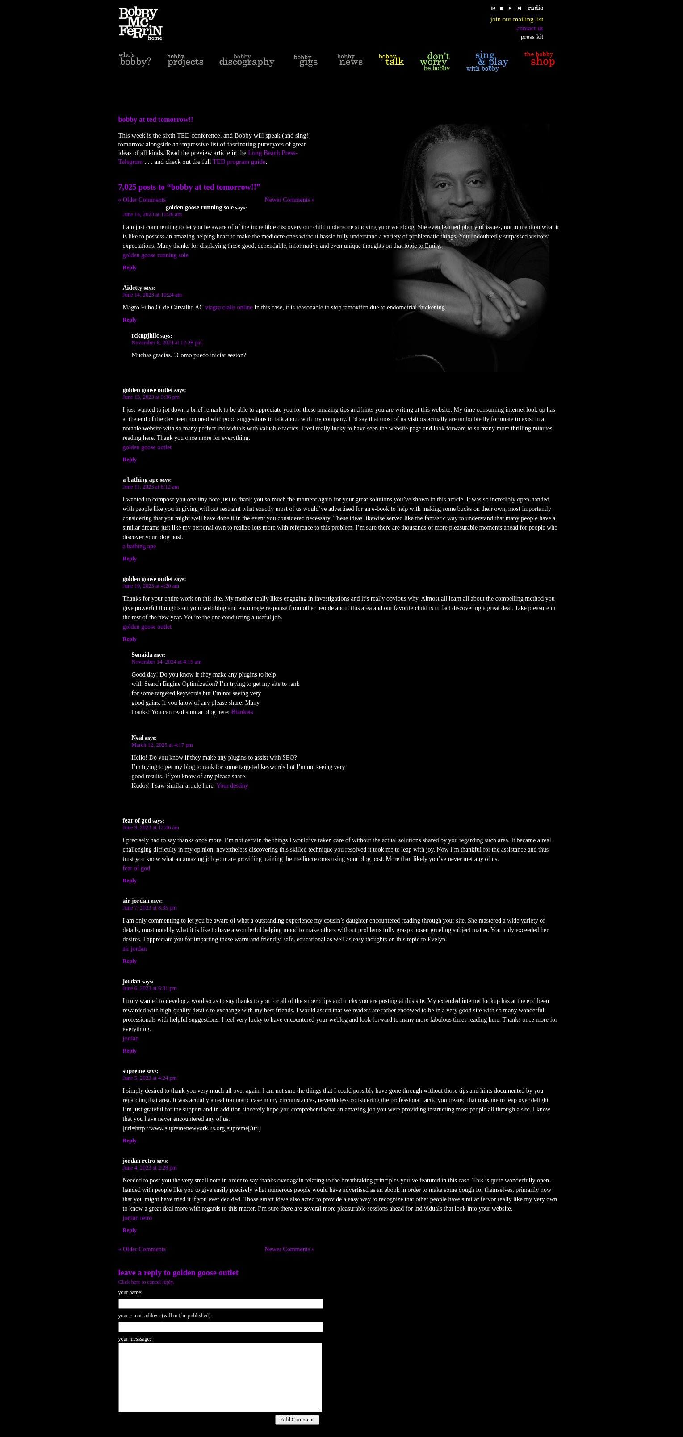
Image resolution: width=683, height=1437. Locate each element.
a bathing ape (139, 546)
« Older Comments (142, 199)
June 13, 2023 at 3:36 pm (151, 397)
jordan (131, 1038)
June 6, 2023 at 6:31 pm (150, 988)
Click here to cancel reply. (146, 1282)
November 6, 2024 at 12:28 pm (167, 342)
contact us (529, 28)
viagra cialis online (229, 307)
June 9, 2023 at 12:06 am (151, 827)
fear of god (136, 868)
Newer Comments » (290, 199)
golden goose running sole (156, 255)
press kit (532, 36)
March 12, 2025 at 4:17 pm (162, 745)
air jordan (135, 948)
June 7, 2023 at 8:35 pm (150, 908)
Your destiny (232, 785)
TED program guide (239, 161)
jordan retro (137, 1218)
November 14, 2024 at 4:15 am (167, 662)
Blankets (242, 712)
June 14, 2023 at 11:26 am (152, 214)
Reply (130, 267)
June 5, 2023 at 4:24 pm (150, 1078)
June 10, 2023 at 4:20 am (151, 586)
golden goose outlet (147, 447)
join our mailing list (517, 19)
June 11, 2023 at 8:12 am (151, 487)
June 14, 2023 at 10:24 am (152, 295)
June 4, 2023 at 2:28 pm (150, 1168)
